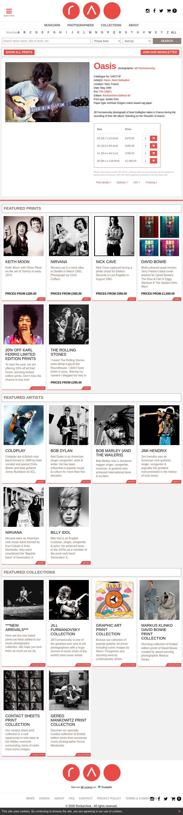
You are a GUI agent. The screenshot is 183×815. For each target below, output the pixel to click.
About (133, 25)
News (30, 798)
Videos (44, 798)
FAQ (72, 798)
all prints (19, 52)
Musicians (52, 25)
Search (167, 40)
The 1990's (105, 91)
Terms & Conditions (141, 798)
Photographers (80, 25)
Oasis (107, 80)
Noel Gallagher (121, 80)
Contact (86, 798)
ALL (173, 32)
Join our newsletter (160, 52)
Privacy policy (109, 798)
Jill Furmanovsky (144, 68)
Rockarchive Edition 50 (116, 95)
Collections (111, 25)
